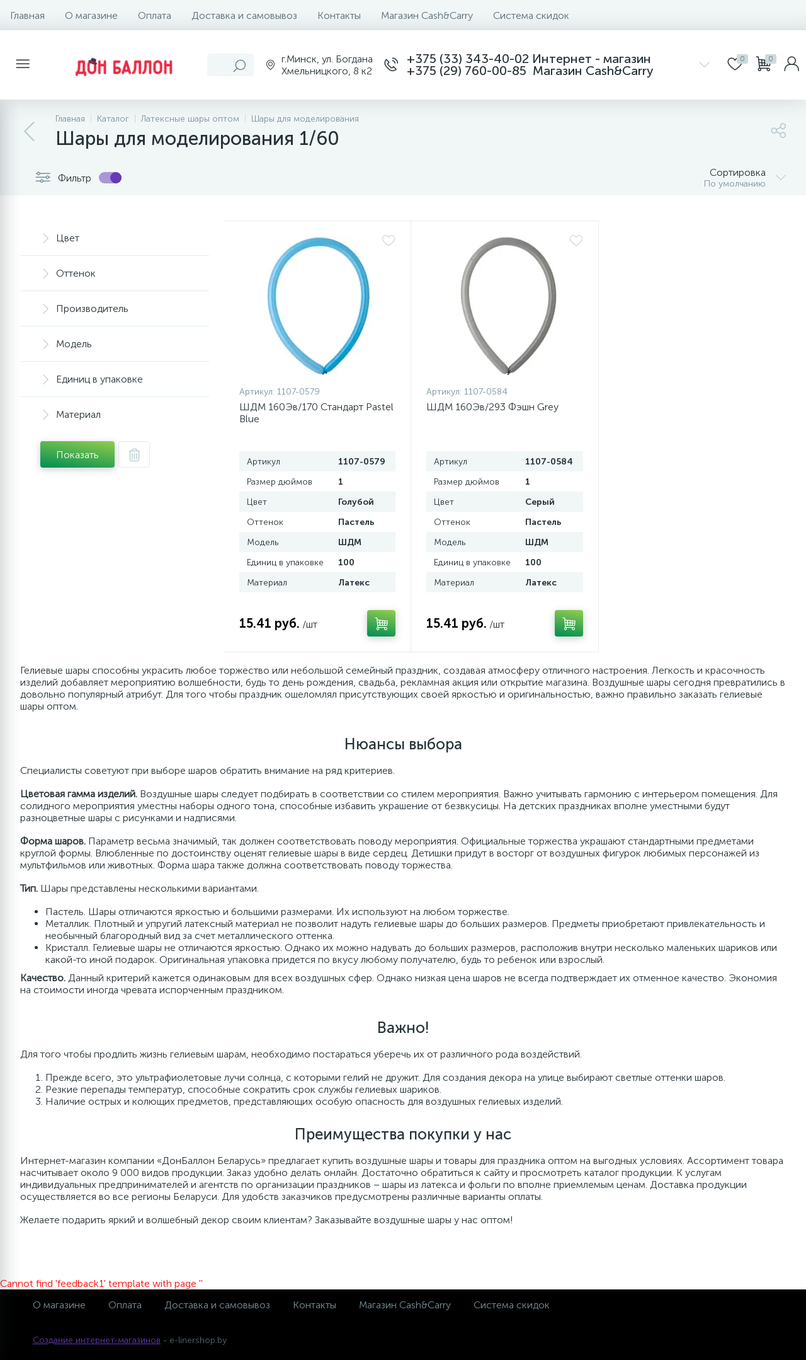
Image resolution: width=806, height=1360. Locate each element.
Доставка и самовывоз (244, 15)
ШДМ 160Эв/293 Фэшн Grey (492, 407)
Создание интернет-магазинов (97, 1340)
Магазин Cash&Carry (427, 15)
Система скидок (531, 15)
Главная (27, 15)
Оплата (154, 15)
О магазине (91, 15)
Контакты (339, 15)
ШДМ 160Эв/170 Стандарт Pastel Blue (316, 413)
